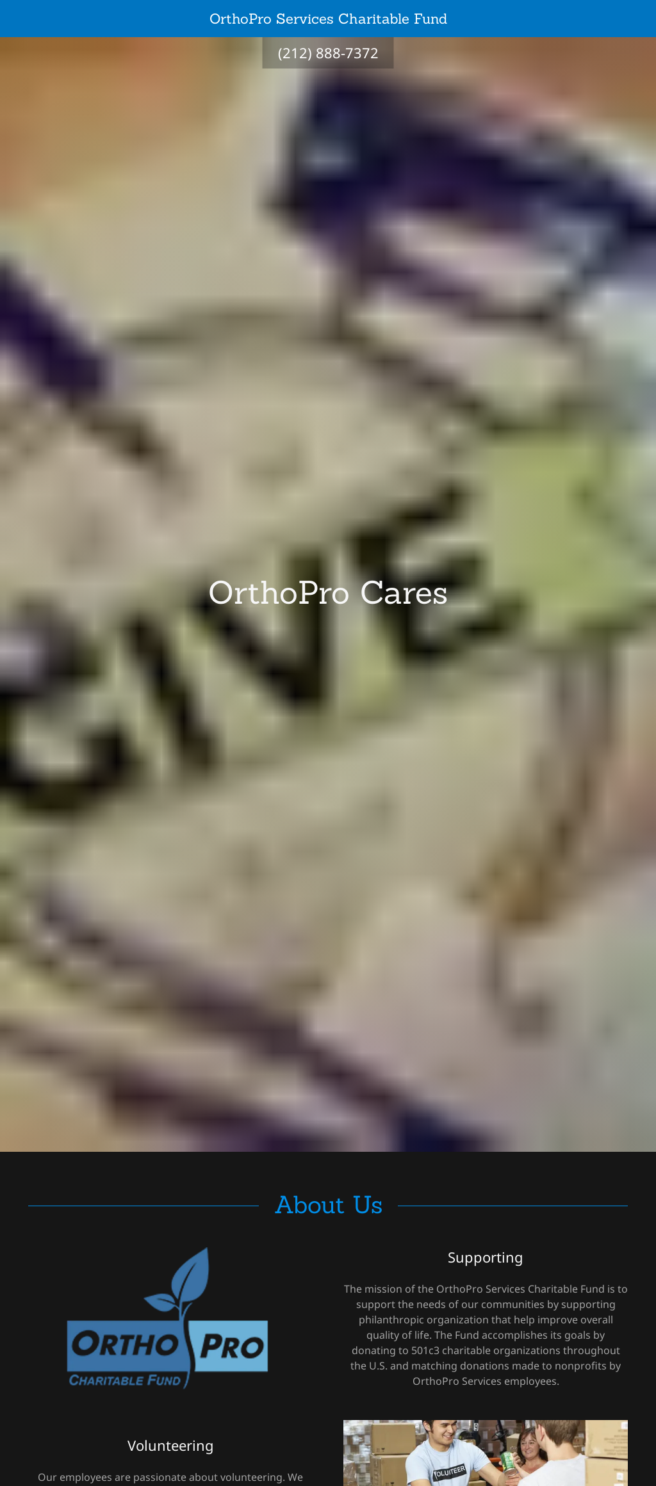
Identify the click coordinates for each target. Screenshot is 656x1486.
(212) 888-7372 (328, 52)
